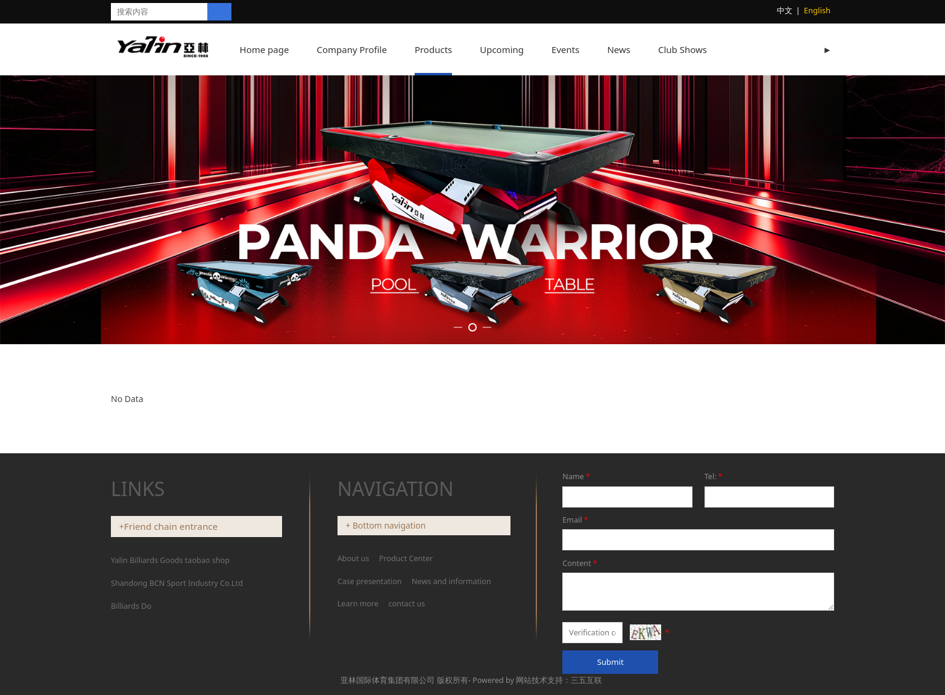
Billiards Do (131, 666)
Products (445, 49)
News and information (451, 642)
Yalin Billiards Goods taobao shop (170, 620)
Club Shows (694, 49)
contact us (407, 664)
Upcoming (514, 49)
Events (577, 49)
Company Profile (363, 49)
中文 (785, 10)
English (817, 10)
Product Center (406, 619)
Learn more (358, 664)
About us (354, 619)
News (630, 49)
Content (580, 623)
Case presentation (370, 642)
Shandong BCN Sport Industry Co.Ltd (177, 643)
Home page (276, 49)
